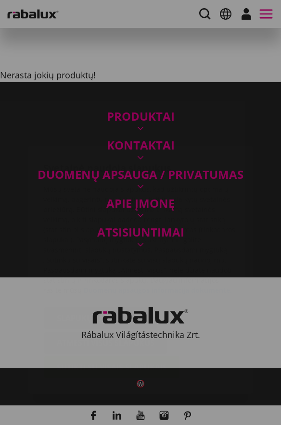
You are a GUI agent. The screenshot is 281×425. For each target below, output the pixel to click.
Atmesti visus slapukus (105, 285)
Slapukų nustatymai (100, 261)
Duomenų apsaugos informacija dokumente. (158, 233)
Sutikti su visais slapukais (112, 310)
